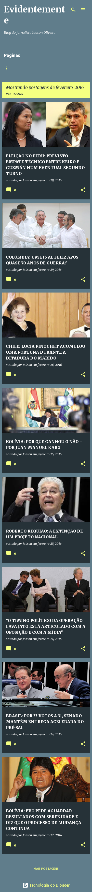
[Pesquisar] (73, 10)
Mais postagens (46, 868)
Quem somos (34, 68)
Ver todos (14, 93)
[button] (83, 190)
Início (8, 68)
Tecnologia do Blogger (46, 885)
